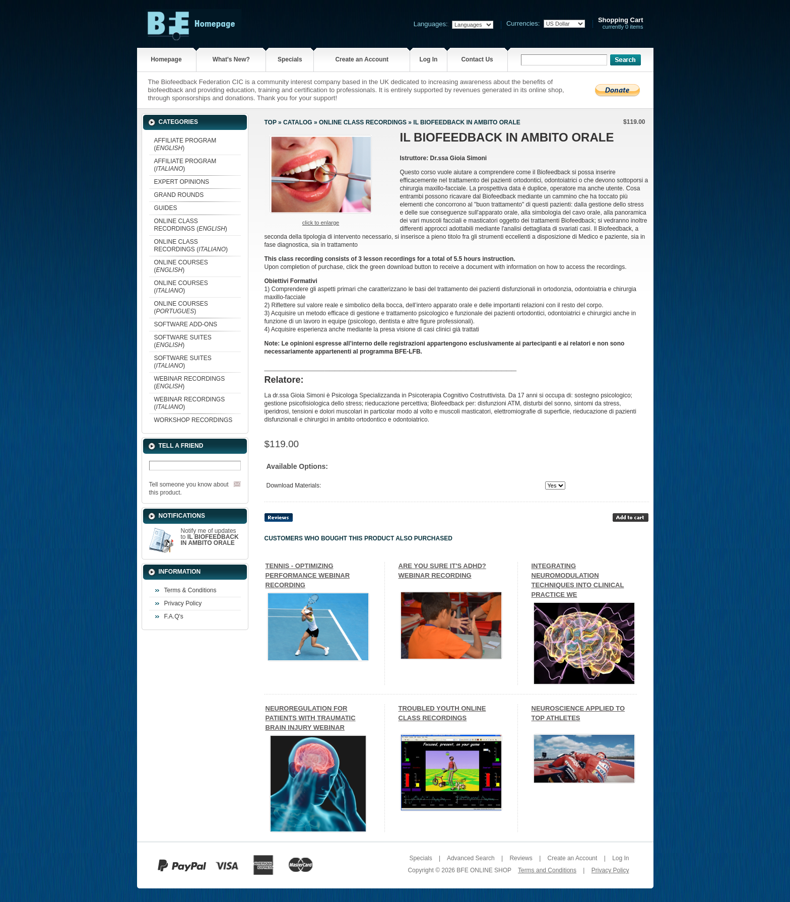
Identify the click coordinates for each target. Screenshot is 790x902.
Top (271, 122)
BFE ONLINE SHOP (483, 870)
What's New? (231, 59)
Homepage (166, 59)
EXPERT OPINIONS (182, 181)
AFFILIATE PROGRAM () (185, 144)
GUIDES (165, 208)
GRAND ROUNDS (179, 194)
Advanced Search (471, 858)
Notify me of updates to (210, 536)
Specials (290, 59)
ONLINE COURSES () (181, 266)
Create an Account (361, 59)
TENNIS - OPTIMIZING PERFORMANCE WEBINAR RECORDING (308, 575)
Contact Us (477, 59)
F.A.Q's (173, 616)
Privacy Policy (183, 603)
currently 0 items (620, 23)
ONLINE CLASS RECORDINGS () (190, 225)
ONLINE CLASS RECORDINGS (363, 122)
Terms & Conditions (190, 590)
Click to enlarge (320, 223)
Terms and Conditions (547, 870)
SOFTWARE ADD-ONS (186, 324)
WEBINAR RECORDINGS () (189, 382)
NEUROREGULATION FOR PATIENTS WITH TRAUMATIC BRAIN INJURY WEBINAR (311, 718)
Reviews (520, 858)
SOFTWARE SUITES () (183, 341)
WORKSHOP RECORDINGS (193, 420)
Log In (428, 59)
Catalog (297, 122)
